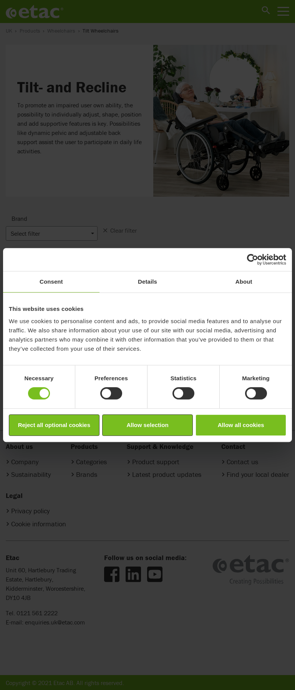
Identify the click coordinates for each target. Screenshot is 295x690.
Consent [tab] (51, 281)
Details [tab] (147, 281)
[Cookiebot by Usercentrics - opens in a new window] (252, 259)
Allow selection (147, 425)
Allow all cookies (241, 425)
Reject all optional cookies (54, 425)
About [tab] (243, 281)
